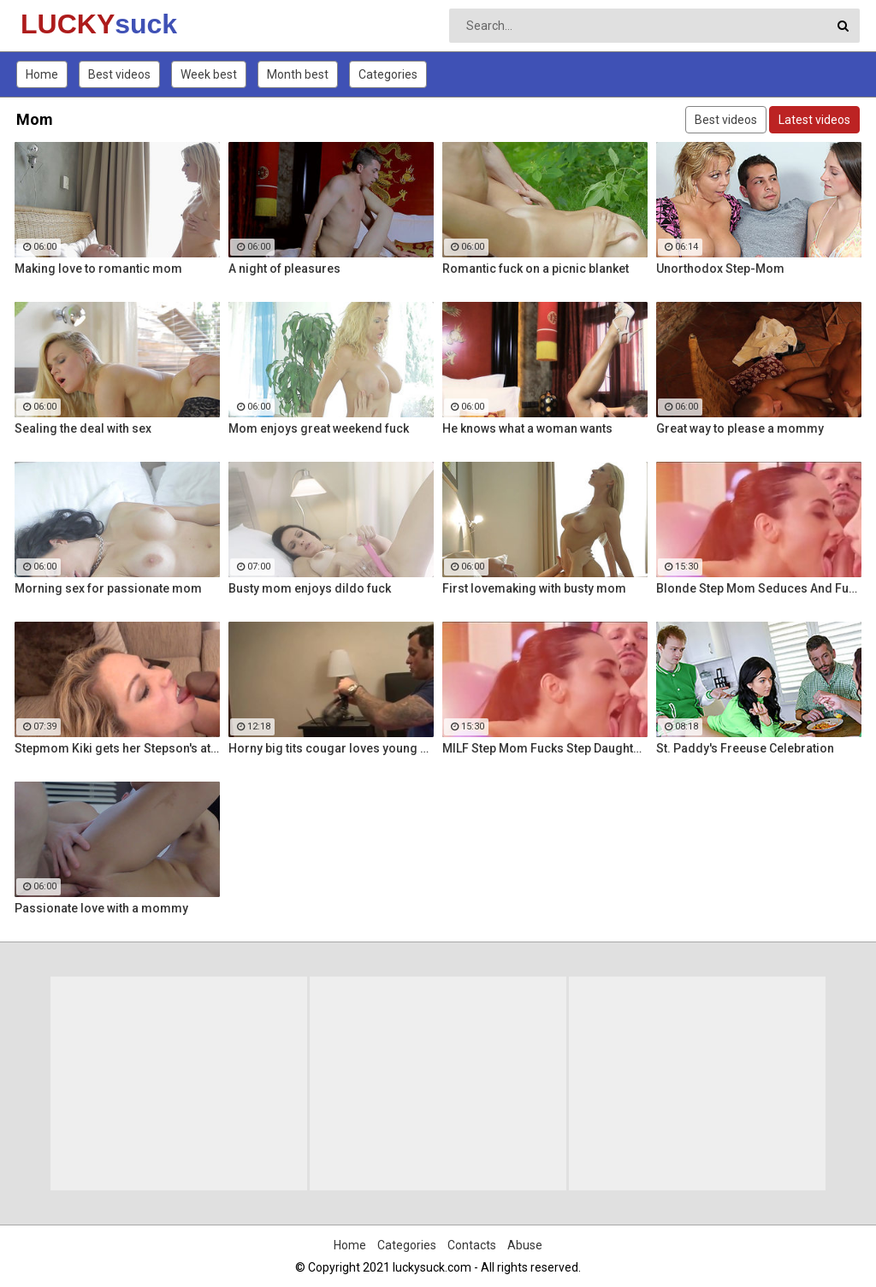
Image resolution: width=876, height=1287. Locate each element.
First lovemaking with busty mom (534, 588)
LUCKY (65, 24)
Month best (297, 74)
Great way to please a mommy (740, 428)
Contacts (471, 1245)
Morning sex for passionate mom (108, 588)
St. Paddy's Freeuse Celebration (745, 748)
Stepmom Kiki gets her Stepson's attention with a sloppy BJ (117, 748)
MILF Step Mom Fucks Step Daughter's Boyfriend (545, 748)
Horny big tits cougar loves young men (331, 748)
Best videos (119, 74)
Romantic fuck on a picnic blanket (535, 268)
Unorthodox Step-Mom (720, 268)
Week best (209, 74)
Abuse (524, 1245)
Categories (387, 74)
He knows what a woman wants (527, 428)
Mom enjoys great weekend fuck (318, 428)
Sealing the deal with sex (83, 428)
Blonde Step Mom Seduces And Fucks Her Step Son (758, 588)
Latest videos (814, 120)
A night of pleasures (284, 268)
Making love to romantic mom (98, 268)
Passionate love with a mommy (101, 908)
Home (42, 74)
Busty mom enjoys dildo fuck (309, 588)
